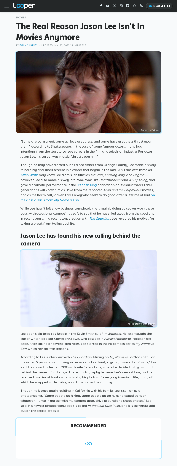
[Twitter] (114, 6)
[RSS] (141, 6)
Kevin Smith (29, 175)
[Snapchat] (134, 6)
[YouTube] (108, 6)
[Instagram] (121, 6)
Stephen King (87, 185)
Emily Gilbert (28, 45)
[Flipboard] (128, 6)
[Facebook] (101, 6)
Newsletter (159, 5)
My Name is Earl (66, 200)
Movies (21, 17)
